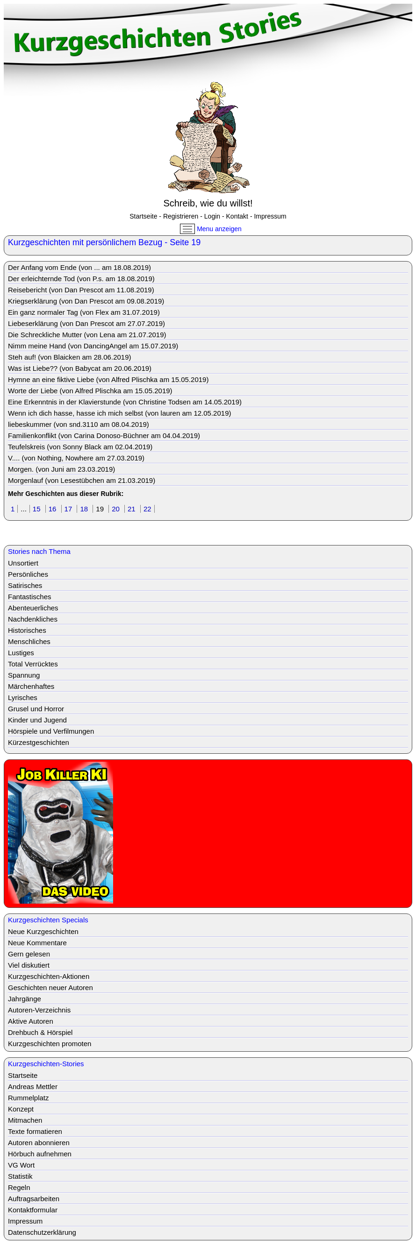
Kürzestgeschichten (38, 742)
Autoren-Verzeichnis (39, 1010)
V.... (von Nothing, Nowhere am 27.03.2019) (76, 458)
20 (117, 509)
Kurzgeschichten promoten (49, 1044)
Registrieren (180, 216)
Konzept (21, 1109)
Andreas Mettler (32, 1086)
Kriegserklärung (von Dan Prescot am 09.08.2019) (86, 301)
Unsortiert (23, 563)
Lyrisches (22, 697)
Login (212, 216)
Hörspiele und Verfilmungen (51, 731)
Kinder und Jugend (37, 720)
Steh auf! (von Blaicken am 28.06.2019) (69, 357)
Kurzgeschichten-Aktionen (48, 976)
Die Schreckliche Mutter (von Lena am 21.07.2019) (87, 335)
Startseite (143, 216)
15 (38, 509)
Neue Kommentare (37, 943)
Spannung (24, 675)
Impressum (270, 216)
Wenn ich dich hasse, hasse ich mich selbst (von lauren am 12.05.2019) (119, 413)
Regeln (19, 1187)
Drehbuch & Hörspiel (40, 1032)
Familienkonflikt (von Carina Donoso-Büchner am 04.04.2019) (104, 435)
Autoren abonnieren (39, 1143)
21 (132, 509)
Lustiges (21, 653)
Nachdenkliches (32, 619)
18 (85, 509)
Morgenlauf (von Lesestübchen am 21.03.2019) (81, 480)
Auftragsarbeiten (33, 1199)
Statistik (20, 1176)
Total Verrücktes (33, 664)
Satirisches (25, 585)
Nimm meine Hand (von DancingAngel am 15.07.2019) (93, 346)
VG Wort (21, 1165)
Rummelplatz (28, 1098)
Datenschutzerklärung (42, 1232)
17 (69, 509)
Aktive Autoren (30, 1021)
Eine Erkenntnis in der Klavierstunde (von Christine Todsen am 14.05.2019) (125, 402)
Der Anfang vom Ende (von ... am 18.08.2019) (79, 267)
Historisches (27, 630)
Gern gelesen (29, 954)
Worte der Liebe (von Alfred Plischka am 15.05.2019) (90, 391)
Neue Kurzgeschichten (43, 931)
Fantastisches (29, 597)
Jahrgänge (24, 999)
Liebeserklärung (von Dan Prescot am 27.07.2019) (86, 323)
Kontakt (237, 216)
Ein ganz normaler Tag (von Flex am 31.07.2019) (84, 312)
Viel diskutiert (29, 965)
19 (101, 509)
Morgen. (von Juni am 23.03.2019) (61, 469)
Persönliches (28, 574)
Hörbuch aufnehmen (40, 1154)
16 (53, 509)
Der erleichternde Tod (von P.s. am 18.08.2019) (81, 279)
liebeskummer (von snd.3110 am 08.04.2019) (78, 424)
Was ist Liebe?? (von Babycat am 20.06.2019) (79, 368)
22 (147, 509)
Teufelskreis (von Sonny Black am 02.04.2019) (80, 447)
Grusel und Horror (36, 709)
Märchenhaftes (31, 686)
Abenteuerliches (33, 608)
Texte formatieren (35, 1131)
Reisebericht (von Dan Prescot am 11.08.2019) (81, 290)
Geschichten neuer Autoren (50, 987)
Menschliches (29, 641)
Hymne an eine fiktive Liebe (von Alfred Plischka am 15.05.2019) (108, 379)
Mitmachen (25, 1120)
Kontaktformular (32, 1210)
